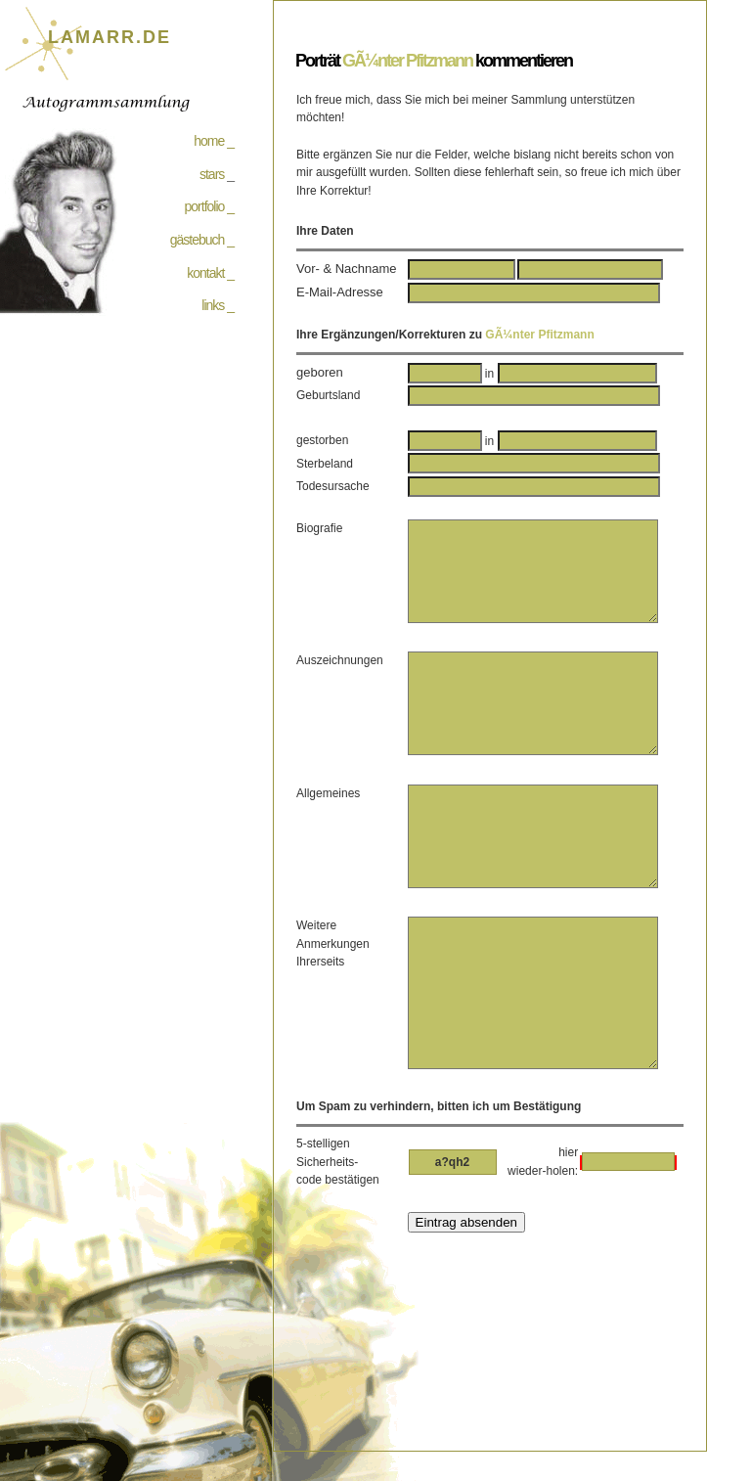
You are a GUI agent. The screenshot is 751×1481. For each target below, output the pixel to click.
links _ (217, 305)
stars (211, 174)
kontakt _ (210, 273)
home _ (214, 141)
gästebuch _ (202, 239)
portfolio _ (209, 206)
